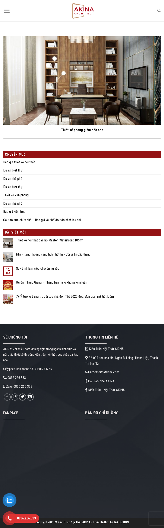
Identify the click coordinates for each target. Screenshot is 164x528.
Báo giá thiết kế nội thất (19, 162)
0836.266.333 (14, 378)
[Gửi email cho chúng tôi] (30, 397)
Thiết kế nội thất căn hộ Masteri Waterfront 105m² (49, 240)
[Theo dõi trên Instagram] (14, 397)
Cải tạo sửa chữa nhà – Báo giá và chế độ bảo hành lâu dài (42, 220)
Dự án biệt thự (12, 170)
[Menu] (6, 10)
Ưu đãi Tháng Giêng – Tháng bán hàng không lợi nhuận (51, 282)
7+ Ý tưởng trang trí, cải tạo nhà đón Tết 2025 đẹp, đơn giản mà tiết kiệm (65, 296)
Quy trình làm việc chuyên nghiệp (37, 268)
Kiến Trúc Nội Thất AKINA (104, 349)
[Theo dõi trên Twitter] (22, 397)
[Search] (159, 10)
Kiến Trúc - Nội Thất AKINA (105, 390)
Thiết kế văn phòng (16, 195)
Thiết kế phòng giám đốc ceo (82, 130)
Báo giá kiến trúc (14, 212)
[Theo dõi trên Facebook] (7, 397)
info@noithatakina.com (102, 372)
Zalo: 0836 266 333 (17, 387)
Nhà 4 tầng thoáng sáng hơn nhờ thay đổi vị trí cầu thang (53, 254)
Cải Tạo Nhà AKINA (99, 381)
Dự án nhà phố (12, 179)
